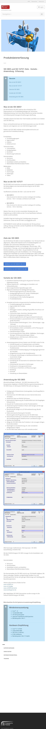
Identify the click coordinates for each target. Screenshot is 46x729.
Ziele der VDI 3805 (14, 89)
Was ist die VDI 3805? (15, 82)
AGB (29, 1)
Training (6, 658)
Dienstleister (7, 651)
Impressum (41, 1)
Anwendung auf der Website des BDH (16, 269)
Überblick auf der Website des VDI (15, 264)
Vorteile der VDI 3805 (15, 93)
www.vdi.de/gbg (8, 586)
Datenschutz (34, 1)
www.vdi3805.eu (8, 584)
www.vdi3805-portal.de (10, 588)
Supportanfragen (9, 648)
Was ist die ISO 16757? (15, 86)
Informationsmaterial (10, 655)
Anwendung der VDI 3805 (16, 96)
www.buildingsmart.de (10, 590)
